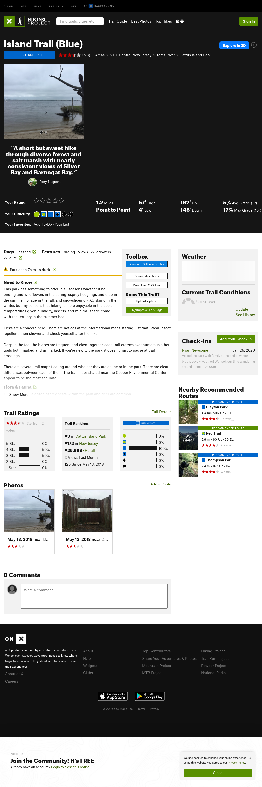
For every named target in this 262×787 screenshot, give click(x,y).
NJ (112, 55)
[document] (218, 766)
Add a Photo (160, 484)
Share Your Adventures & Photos (169, 658)
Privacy (154, 708)
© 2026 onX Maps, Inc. (118, 708)
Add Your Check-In (236, 339)
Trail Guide (117, 21)
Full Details (161, 411)
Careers (11, 681)
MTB (24, 6)
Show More (18, 394)
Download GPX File (146, 285)
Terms (142, 708)
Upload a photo (146, 301)
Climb (8, 6)
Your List (62, 224)
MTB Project (152, 672)
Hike (37, 6)
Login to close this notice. (70, 767)
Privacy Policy (236, 762)
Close (217, 772)
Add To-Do (43, 224)
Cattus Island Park (195, 55)
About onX (14, 673)
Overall (89, 450)
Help (87, 658)
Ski (73, 6)
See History (245, 314)
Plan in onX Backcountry (146, 264)
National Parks (213, 672)
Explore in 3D (234, 45)
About (88, 651)
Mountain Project (156, 665)
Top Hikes (163, 21)
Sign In (249, 21)
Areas (100, 55)
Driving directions (146, 276)
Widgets (90, 665)
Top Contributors (156, 651)
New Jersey (88, 443)
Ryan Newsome (195, 350)
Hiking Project (213, 651)
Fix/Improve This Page (146, 310)
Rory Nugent (50, 181)
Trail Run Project (215, 658)
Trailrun (56, 6)
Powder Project (213, 665)
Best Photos (141, 21)
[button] (9, 101)
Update (242, 309)
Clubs (88, 672)
